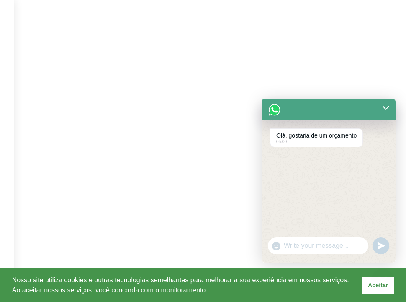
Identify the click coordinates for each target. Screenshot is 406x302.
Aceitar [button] (378, 285)
